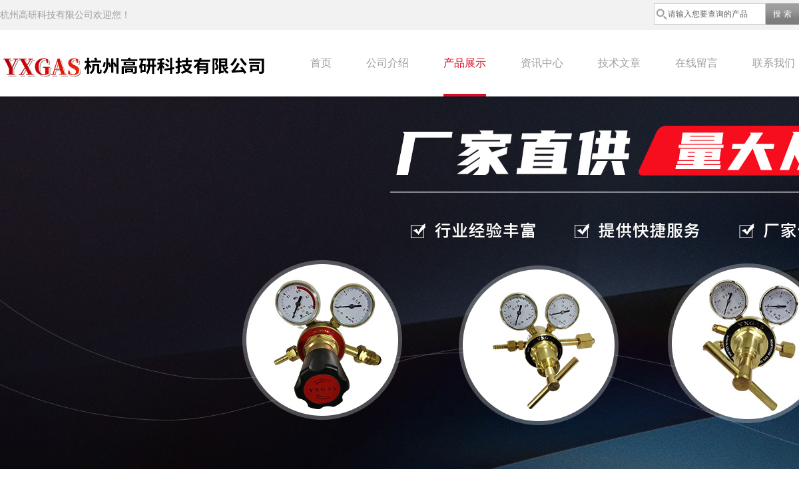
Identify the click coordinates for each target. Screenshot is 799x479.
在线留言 (696, 63)
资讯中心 (542, 63)
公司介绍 (387, 63)
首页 (321, 63)
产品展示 (464, 63)
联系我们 (773, 63)
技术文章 (619, 63)
